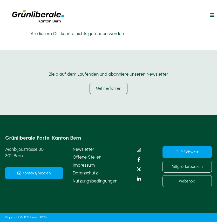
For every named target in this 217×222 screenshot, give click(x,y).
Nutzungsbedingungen (95, 181)
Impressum (84, 165)
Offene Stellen (87, 157)
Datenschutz (85, 172)
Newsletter (83, 149)
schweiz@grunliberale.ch (29, 190)
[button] (212, 15)
